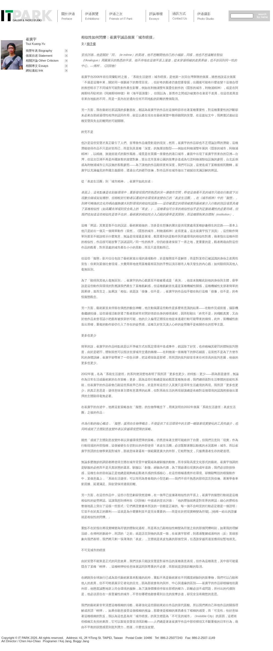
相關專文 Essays (37, 65)
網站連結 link (34, 70)
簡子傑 (91, 43)
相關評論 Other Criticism (42, 60)
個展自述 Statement (39, 55)
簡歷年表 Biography (39, 50)
